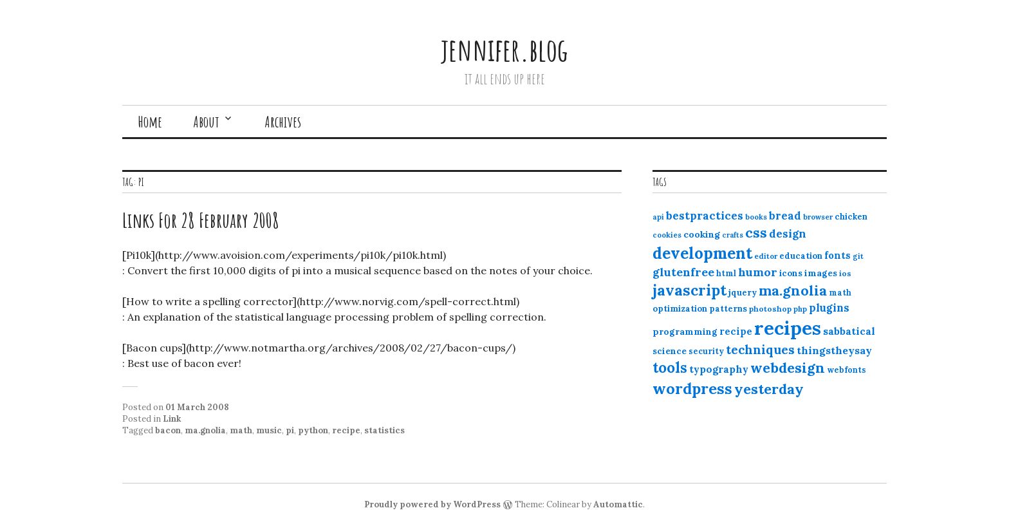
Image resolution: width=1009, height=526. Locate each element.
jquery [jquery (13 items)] (742, 292)
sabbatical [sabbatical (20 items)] (849, 330)
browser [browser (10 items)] (818, 216)
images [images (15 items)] (820, 273)
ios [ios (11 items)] (845, 273)
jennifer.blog (504, 49)
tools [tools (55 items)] (670, 368)
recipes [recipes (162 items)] (787, 327)
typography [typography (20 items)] (718, 368)
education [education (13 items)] (800, 255)
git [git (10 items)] (858, 256)
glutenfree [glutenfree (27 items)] (683, 272)
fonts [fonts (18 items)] (837, 255)
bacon (168, 430)
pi (290, 430)
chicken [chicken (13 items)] (851, 216)
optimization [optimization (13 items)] (680, 308)
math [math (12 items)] (840, 292)
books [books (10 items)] (756, 216)
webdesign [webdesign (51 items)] (787, 368)
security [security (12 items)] (706, 351)
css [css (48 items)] (756, 232)
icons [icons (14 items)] (790, 273)
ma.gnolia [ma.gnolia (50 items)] (793, 290)
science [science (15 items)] (670, 351)
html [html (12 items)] (726, 273)
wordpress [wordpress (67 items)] (692, 388)
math (241, 430)
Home (150, 121)
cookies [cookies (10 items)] (667, 235)
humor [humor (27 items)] (757, 272)
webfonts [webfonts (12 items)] (846, 370)
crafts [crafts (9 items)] (732, 235)
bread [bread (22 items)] (785, 215)
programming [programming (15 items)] (685, 331)
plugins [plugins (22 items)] (829, 307)
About (206, 121)
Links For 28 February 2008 (200, 220)
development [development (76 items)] (702, 253)
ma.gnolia (205, 430)
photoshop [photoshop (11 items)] (770, 309)
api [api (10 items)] (658, 216)
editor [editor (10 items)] (765, 256)
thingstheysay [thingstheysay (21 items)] (834, 350)
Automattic (618, 504)
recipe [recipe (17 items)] (735, 331)
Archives (282, 121)
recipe (346, 430)
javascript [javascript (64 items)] (690, 290)
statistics (384, 430)
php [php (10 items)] (800, 309)
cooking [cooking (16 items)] (701, 234)
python (313, 430)
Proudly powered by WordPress (432, 504)
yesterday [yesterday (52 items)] (769, 389)
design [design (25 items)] (787, 234)
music (269, 430)
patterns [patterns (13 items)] (728, 308)
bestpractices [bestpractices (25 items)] (704, 216)
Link (172, 418)
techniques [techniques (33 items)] (760, 349)
